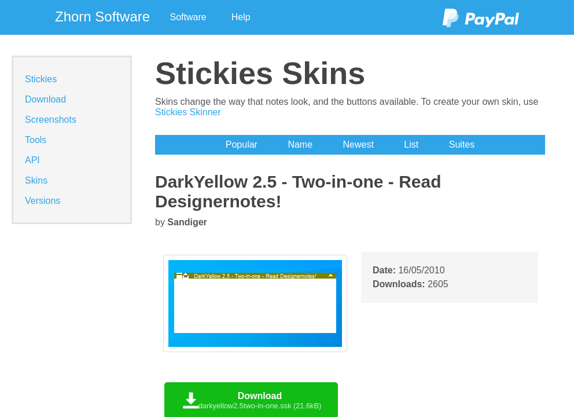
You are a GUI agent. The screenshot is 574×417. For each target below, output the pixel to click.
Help (241, 17)
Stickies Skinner (188, 112)
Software (188, 17)
